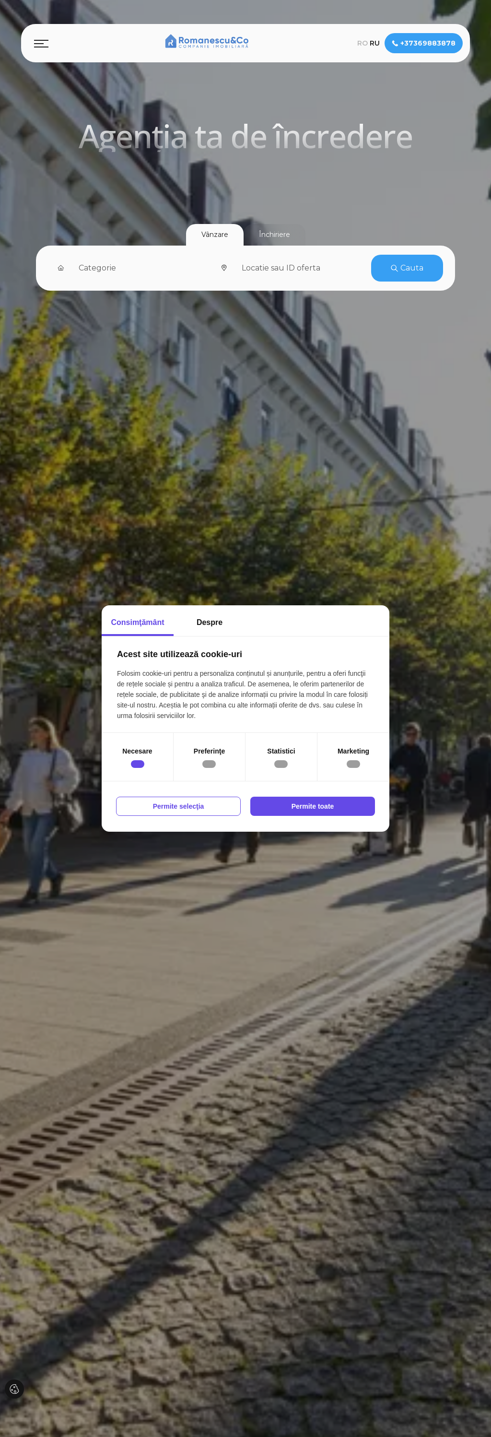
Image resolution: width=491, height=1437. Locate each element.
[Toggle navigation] (41, 43)
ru (375, 43)
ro (362, 43)
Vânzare (214, 234)
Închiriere (274, 234)
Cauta (407, 267)
